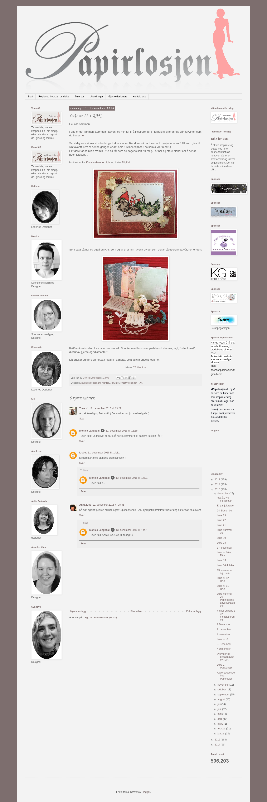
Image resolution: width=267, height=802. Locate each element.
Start (30, 96)
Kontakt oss (139, 96)
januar (221, 733)
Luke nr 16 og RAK (224, 554)
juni (220, 709)
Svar (81, 418)
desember (223, 493)
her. (83, 135)
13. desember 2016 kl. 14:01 (131, 477)
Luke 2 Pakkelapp (224, 666)
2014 (218, 744)
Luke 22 (221, 520)
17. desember (224, 547)
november (223, 684)
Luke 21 (221, 525)
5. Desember (224, 644)
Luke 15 (221, 560)
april (220, 719)
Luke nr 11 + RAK (224, 587)
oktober (222, 689)
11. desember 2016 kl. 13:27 (105, 408)
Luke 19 (221, 537)
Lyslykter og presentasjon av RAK (225, 656)
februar (222, 728)
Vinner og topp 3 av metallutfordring (226, 615)
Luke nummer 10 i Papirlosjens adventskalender (226, 599)
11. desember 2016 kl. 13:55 (121, 430)
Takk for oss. (220, 138)
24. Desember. (225, 510)
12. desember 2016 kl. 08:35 (108, 504)
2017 (218, 484)
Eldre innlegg (193, 611)
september (224, 694)
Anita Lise (85, 504)
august (222, 699)
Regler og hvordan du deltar (53, 96)
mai (220, 714)
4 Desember (223, 648)
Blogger (146, 792)
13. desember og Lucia (224, 572)
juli (219, 704)
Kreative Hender (129, 382)
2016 (218, 489)
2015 (218, 739)
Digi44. (126, 162)
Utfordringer (96, 96)
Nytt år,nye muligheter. (224, 499)
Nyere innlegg (78, 611)
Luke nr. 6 (222, 639)
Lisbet (83, 452)
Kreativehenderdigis (98, 162)
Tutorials (79, 96)
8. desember (224, 629)
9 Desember (223, 624)
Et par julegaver (225, 505)
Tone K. (83, 408)
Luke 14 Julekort (226, 565)
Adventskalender (88, 382)
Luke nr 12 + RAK (224, 579)
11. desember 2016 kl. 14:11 (104, 452)
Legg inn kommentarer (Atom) (100, 617)
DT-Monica (103, 382)
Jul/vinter (114, 382)
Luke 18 (221, 542)
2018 (218, 479)
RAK (140, 382)
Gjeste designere (117, 96)
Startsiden (136, 611)
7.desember (223, 634)
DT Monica (139, 367)
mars (221, 723)
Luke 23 (221, 515)
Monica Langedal (89, 430)
